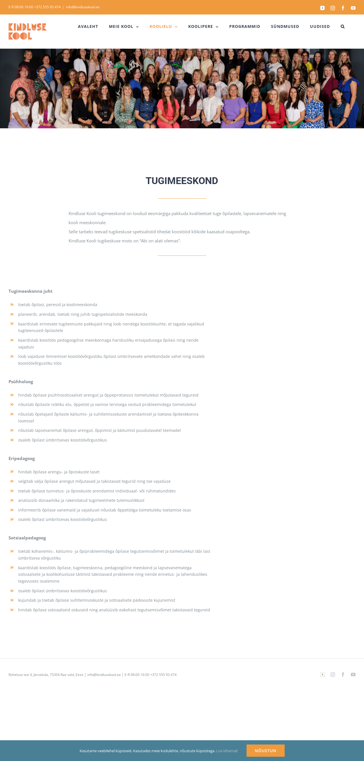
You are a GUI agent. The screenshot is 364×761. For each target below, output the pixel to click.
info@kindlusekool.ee (83, 7)
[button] (343, 26)
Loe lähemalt (227, 750)
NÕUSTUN (265, 750)
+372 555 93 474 (47, 7)
